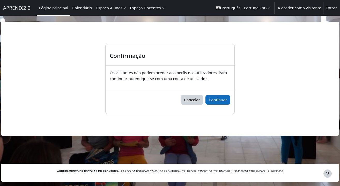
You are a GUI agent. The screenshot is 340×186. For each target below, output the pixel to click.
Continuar (218, 99)
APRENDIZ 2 (17, 7)
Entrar (331, 7)
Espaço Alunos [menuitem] (109, 7)
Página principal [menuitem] (53, 7)
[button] (243, 8)
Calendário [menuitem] (82, 7)
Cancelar (192, 99)
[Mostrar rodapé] (327, 173)
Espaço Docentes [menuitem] (145, 7)
